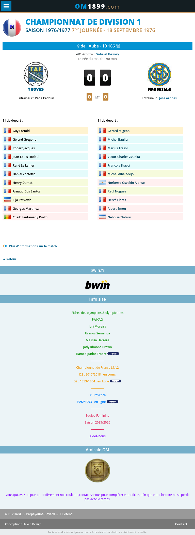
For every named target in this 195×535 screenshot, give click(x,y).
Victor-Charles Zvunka (124, 157)
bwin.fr (98, 270)
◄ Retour (9, 259)
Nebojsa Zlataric (120, 217)
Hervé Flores (117, 200)
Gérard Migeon (118, 131)
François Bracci (119, 165)
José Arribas (168, 98)
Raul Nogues (117, 191)
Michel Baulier (118, 139)
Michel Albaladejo (121, 174)
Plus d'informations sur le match (30, 246)
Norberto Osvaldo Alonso (126, 183)
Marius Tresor (118, 148)
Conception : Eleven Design (23, 524)
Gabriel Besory (107, 54)
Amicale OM (97, 449)
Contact (181, 524)
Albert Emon (117, 208)
